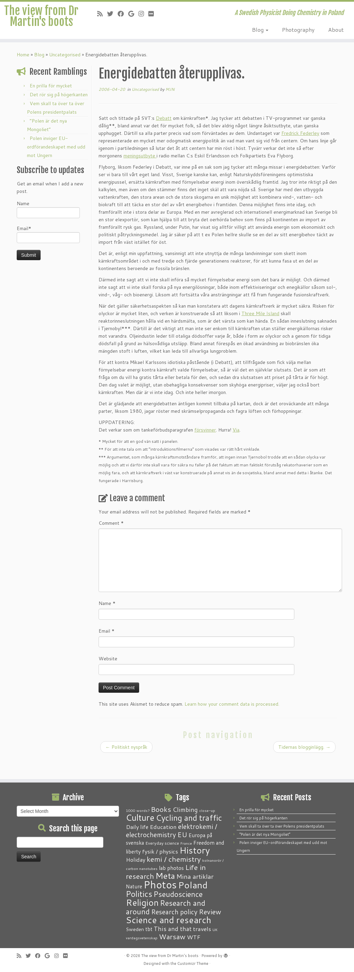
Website (108, 678)
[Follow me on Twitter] (112, 13)
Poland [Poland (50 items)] (193, 884)
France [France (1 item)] (186, 843)
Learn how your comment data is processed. (232, 723)
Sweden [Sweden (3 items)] (135, 929)
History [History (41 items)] (194, 850)
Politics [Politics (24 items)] (139, 894)
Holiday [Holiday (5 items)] (135, 859)
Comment (111, 542)
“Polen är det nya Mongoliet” (264, 834)
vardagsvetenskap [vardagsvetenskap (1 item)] (142, 937)
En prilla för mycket (51, 105)
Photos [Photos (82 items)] (160, 884)
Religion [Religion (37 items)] (142, 902)
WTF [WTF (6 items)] (194, 937)
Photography (298, 29)
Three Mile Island (260, 332)
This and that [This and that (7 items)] (173, 929)
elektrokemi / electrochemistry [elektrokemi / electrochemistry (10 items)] (171, 830)
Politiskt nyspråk (126, 766)
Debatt (164, 137)
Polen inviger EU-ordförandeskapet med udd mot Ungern (56, 166)
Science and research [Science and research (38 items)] (168, 920)
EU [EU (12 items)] (182, 834)
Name (48, 229)
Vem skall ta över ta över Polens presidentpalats (281, 826)
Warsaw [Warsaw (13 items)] (172, 937)
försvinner (205, 449)
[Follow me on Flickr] (153, 13)
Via (236, 449)
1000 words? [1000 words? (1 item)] (137, 810)
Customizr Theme (192, 963)
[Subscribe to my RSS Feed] (102, 13)
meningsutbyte (140, 175)
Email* (48, 253)
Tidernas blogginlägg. (304, 766)
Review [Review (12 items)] (210, 911)
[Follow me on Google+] (133, 13)
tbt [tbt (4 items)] (148, 929)
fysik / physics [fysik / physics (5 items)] (160, 851)
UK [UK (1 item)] (215, 929)
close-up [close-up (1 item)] (207, 810)
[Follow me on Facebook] (123, 13)
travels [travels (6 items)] (202, 929)
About (336, 29)
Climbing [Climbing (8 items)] (185, 809)
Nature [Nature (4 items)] (134, 886)
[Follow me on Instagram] (143, 13)
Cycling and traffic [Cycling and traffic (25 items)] (189, 817)
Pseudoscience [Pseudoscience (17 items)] (178, 894)
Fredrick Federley (300, 152)
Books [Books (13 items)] (161, 809)
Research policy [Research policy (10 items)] (174, 911)
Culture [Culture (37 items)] (140, 817)
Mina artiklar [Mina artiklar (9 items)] (194, 876)
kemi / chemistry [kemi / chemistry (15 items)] (174, 859)
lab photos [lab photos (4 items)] (171, 868)
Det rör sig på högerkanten (59, 114)
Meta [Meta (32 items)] (165, 876)
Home (23, 74)
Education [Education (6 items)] (163, 826)
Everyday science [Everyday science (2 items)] (162, 843)
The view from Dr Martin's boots (41, 30)
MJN (170, 109)
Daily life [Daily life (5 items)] (137, 827)
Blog (260, 29)
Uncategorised (64, 74)
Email (107, 650)
